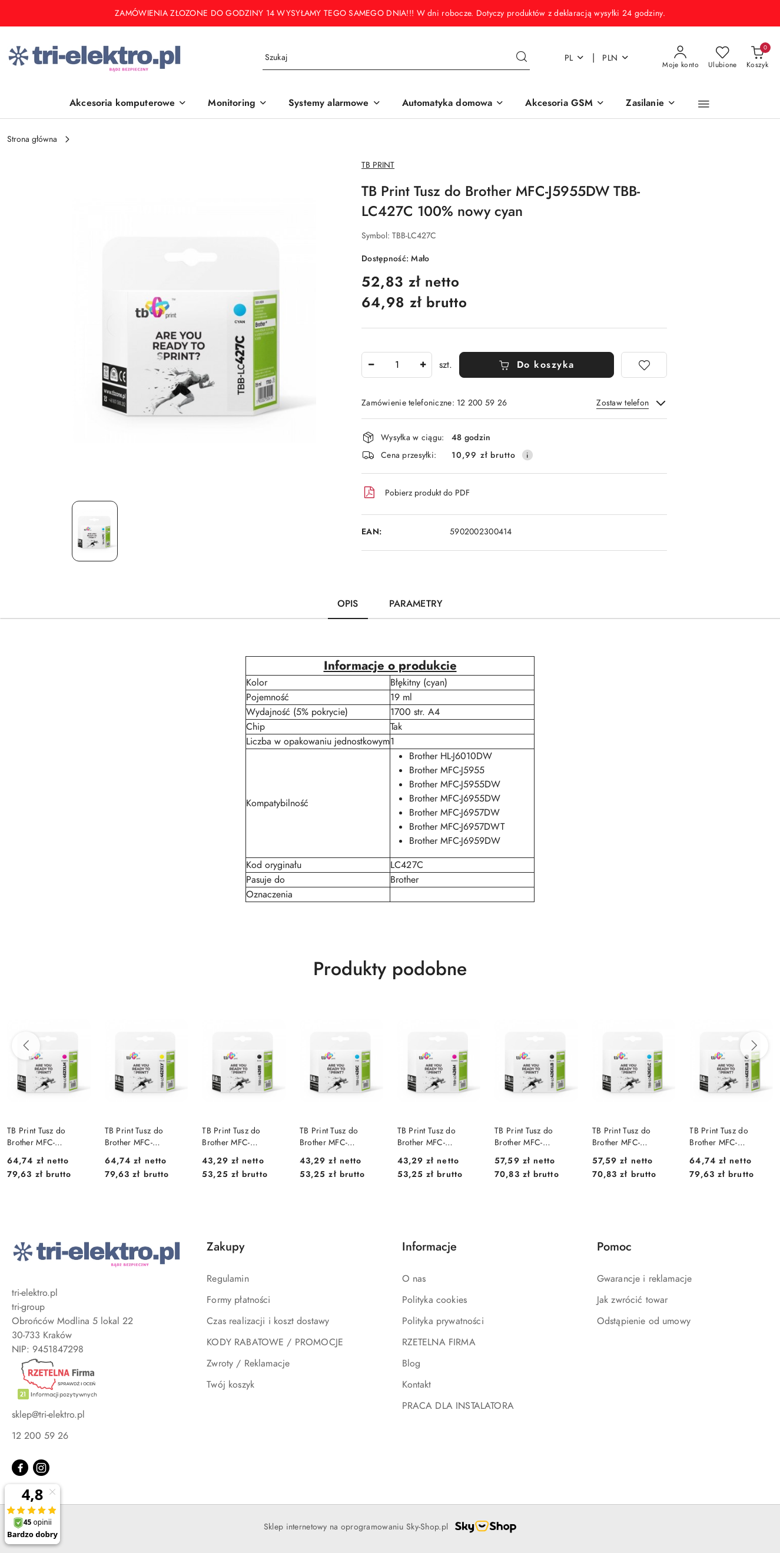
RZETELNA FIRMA (439, 1342)
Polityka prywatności (443, 1321)
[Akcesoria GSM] (564, 104)
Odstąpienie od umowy (644, 1321)
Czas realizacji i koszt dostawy (268, 1321)
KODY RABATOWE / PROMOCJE (275, 1342)
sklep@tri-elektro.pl (48, 1414)
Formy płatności (238, 1299)
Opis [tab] (348, 603)
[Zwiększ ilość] (423, 364)
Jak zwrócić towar (632, 1299)
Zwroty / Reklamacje (248, 1363)
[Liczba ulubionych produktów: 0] (722, 57)
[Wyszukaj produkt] (396, 58)
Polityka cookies (434, 1299)
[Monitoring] (237, 104)
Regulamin (227, 1278)
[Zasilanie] (650, 104)
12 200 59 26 (40, 1435)
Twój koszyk (230, 1384)
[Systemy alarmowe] (335, 104)
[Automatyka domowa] (453, 104)
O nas (414, 1278)
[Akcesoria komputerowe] (128, 104)
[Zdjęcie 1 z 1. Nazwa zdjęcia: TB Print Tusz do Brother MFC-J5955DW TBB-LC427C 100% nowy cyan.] (94, 531)
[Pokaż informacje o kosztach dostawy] (527, 454)
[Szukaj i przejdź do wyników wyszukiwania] (521, 57)
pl (575, 58)
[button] (703, 104)
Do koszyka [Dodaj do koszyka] (537, 364)
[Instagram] (41, 1467)
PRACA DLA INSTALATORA (458, 1405)
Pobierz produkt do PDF (415, 492)
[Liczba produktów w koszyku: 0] (757, 57)
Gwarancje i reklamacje (644, 1278)
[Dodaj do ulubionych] (644, 365)
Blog (411, 1363)
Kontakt (417, 1384)
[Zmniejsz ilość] (371, 364)
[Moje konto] (680, 57)
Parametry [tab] (416, 603)
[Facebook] (20, 1467)
